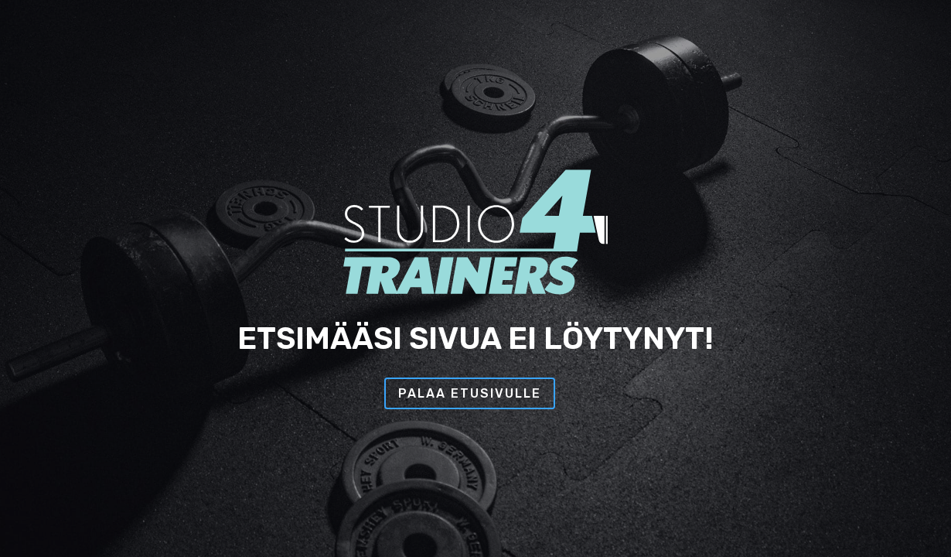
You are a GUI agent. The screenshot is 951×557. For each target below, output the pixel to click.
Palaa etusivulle (469, 393)
